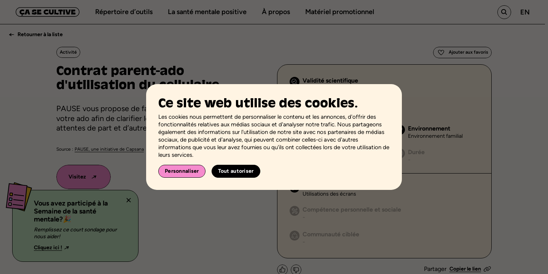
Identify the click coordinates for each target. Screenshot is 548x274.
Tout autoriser (236, 171)
